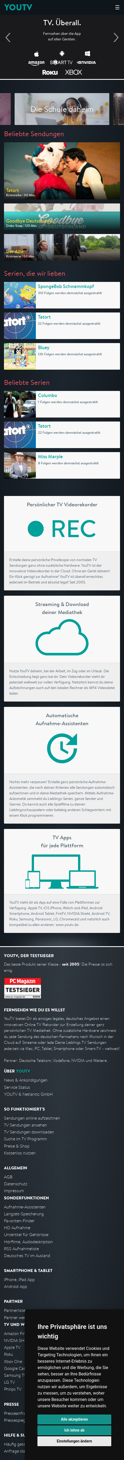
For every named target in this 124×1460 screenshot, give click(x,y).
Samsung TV (15, 1375)
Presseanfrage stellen (24, 1413)
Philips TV (13, 1389)
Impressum (14, 1191)
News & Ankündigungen (26, 1080)
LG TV (9, 1382)
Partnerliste (14, 1310)
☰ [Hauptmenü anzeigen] (117, 7)
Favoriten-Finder (19, 1221)
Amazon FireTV (17, 1333)
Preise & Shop (16, 1146)
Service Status (17, 1087)
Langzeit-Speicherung (24, 1214)
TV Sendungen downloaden (29, 1132)
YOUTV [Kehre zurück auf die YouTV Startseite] (18, 7)
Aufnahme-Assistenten (25, 1207)
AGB (8, 1177)
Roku (8, 1354)
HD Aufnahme (17, 1227)
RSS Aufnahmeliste (21, 1249)
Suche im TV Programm (25, 1139)
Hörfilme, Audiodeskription (28, 1242)
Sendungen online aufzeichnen (32, 1118)
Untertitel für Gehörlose (26, 1234)
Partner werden (18, 1317)
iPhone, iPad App (19, 1279)
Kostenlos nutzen (20, 1153)
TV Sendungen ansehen (25, 1125)
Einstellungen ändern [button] (74, 1441)
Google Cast (15, 1368)
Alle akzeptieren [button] (74, 1419)
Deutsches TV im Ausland (27, 1255)
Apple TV (12, 1347)
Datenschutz (15, 1184)
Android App (15, 1286)
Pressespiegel (16, 1420)
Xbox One (13, 1361)
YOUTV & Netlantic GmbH (28, 1094)
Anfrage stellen (18, 1451)
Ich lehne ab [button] (74, 1430)
